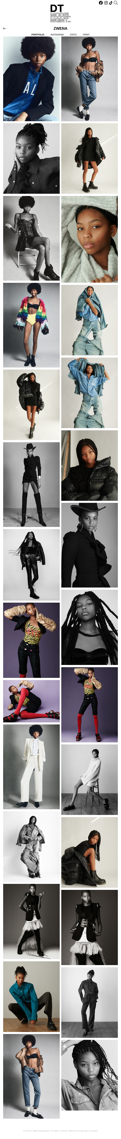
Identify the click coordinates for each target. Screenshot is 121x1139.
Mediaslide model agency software (83, 1131)
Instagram (57, 34)
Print (86, 34)
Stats (73, 34)
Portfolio (38, 34)
